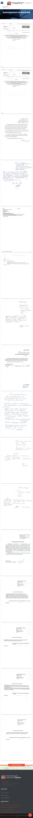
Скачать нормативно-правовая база (10, 805)
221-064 (8, 7)
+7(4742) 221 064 (4, 795)
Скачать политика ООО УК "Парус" (9, 807)
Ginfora (16, 816)
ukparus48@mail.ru (5, 797)
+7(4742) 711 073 (4, 792)
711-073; (4, 7)
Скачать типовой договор (7, 809)
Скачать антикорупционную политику (11, 812)
